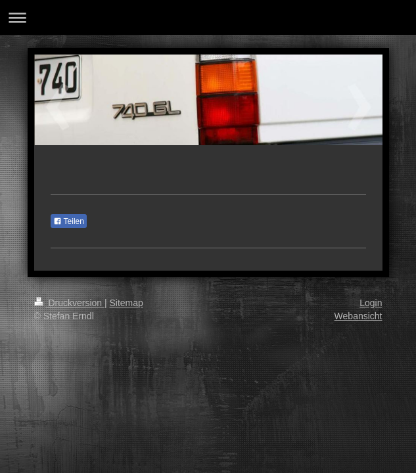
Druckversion (69, 303)
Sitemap (126, 303)
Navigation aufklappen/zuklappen (208, 17)
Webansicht (358, 316)
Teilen (68, 221)
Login (370, 303)
